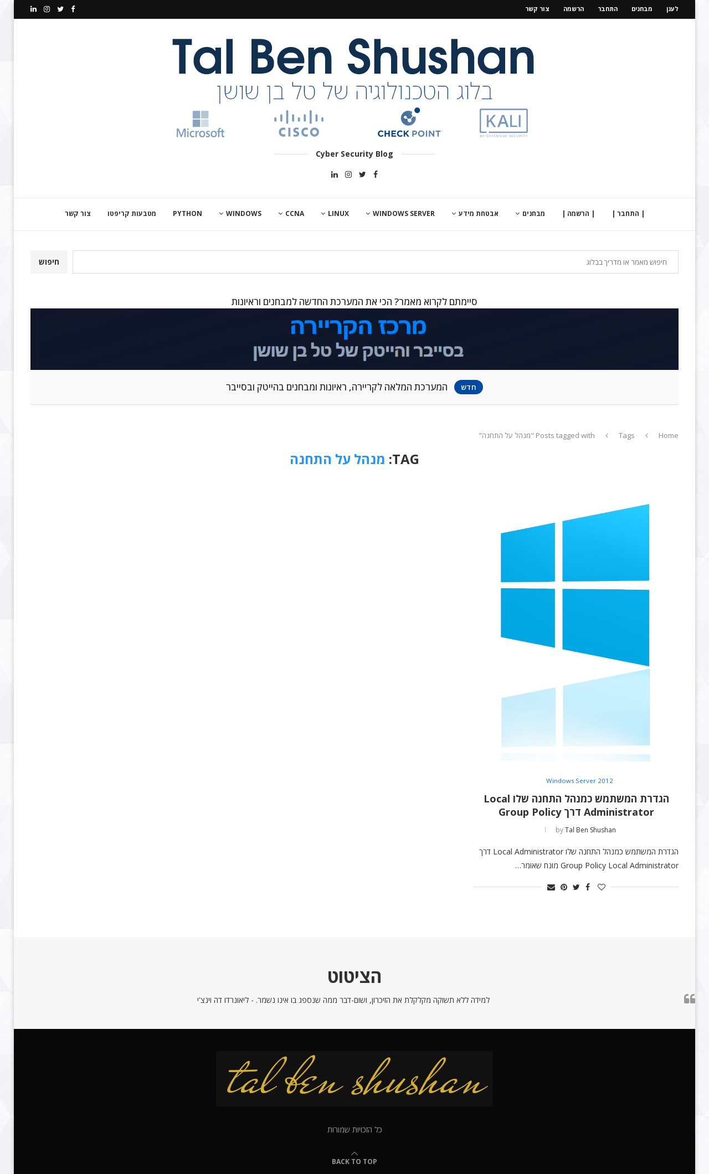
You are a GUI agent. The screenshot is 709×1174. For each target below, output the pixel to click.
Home (669, 434)
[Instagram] (47, 9)
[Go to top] (354, 1159)
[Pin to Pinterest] (564, 885)
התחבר (608, 8)
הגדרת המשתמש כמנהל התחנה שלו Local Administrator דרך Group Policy (576, 804)
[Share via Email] (551, 885)
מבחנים (642, 8)
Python (187, 212)
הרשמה (573, 8)
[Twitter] (60, 9)
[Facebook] (73, 9)
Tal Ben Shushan (590, 828)
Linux (338, 212)
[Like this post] (601, 885)
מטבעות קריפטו (131, 212)
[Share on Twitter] (576, 885)
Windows (243, 212)
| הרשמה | (578, 212)
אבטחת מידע (479, 212)
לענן (672, 8)
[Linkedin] (33, 9)
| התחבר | (628, 212)
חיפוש (49, 260)
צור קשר (537, 8)
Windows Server (404, 212)
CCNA (294, 212)
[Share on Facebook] (587, 885)
